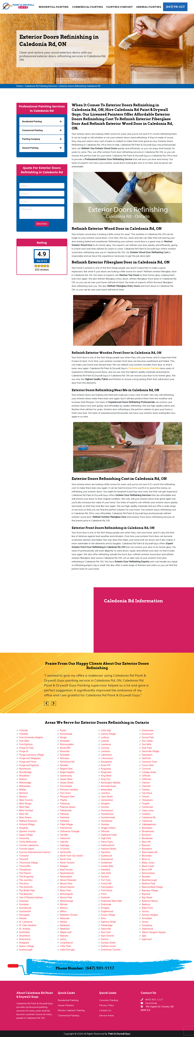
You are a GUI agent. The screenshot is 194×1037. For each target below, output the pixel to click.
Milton (63, 911)
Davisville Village (150, 751)
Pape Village (66, 824)
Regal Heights (67, 772)
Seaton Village (26, 946)
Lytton (63, 939)
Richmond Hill (67, 761)
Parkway (64, 814)
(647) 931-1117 (175, 6)
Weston (23, 796)
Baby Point (147, 908)
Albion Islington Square (154, 932)
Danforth (146, 758)
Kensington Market (110, 782)
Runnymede (66, 734)
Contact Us (105, 1010)
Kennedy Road (108, 786)
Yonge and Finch (27, 761)
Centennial (147, 807)
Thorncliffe (24, 866)
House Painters (66, 1005)
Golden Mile (107, 866)
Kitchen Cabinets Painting (71, 1010)
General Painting (148, 7)
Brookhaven (148, 831)
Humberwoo (107, 814)
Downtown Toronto (111, 949)
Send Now (41, 223)
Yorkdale (23, 734)
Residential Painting (54, 7)
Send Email (151, 1003)
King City (105, 779)
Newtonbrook (67, 873)
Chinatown (147, 800)
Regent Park (66, 768)
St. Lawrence (26, 921)
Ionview (105, 807)
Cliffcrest (146, 779)
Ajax (144, 935)
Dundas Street (108, 942)
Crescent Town (149, 761)
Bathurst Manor (150, 901)
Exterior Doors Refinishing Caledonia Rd (79, 86)
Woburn (23, 779)
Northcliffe (65, 852)
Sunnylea (24, 904)
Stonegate (24, 914)
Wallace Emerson (28, 821)
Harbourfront (107, 845)
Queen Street (66, 782)
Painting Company (119, 7)
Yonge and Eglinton (29, 765)
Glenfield (105, 869)
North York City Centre (71, 855)
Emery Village (108, 914)
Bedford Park (148, 883)
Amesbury (147, 925)
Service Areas (106, 1015)
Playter (63, 800)
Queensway (66, 775)
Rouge (63, 737)
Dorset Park (148, 737)
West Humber (26, 810)
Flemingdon (107, 887)
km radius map (47, 620)
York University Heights (31, 737)
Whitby (22, 789)
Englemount (107, 911)
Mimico (64, 908)
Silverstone (25, 939)
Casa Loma (148, 810)
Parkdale (64, 821)
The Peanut (25, 873)
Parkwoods (66, 810)
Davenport (147, 754)
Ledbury (105, 737)
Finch (104, 894)
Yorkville (23, 730)
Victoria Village (27, 824)
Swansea (24, 901)
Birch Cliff (147, 869)
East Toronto (107, 935)
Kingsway (106, 768)
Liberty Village (108, 734)
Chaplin (146, 803)
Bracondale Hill (149, 852)
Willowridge (25, 782)
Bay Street (147, 897)
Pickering (65, 803)
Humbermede (108, 817)
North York (65, 859)
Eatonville (106, 928)
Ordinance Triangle (69, 831)
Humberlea (106, 821)
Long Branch (66, 942)
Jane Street (107, 796)
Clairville (146, 786)
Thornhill (23, 859)
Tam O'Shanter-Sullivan (31, 897)
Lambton (105, 751)
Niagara (64, 866)
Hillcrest (105, 831)
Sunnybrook (25, 908)
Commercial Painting (87, 7)
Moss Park (65, 890)
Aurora (145, 911)
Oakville (64, 841)
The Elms (24, 883)
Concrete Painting (108, 1000)
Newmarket (66, 876)
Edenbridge (107, 925)
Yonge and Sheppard (30, 758)
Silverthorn (24, 935)
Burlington (147, 827)
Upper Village (26, 834)
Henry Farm (107, 841)
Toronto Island (26, 848)
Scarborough (25, 949)
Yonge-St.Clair (26, 747)
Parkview (64, 817)
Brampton (147, 848)
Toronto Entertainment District (34, 852)
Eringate (105, 908)
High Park (106, 838)
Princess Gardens (69, 789)
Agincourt (147, 939)
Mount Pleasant (68, 880)
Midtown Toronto (69, 914)
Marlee (63, 921)
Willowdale (24, 786)
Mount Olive (66, 883)
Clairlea (146, 789)
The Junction (26, 880)
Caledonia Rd (148, 817)
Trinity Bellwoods (28, 841)
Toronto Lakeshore (29, 845)
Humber (105, 824)
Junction (105, 793)
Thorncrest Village (28, 862)
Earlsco (105, 939)
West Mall (24, 807)
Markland (65, 925)
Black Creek (148, 866)
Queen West (66, 779)
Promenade (66, 786)
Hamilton (105, 852)
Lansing (105, 747)
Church (145, 796)
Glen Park (106, 873)
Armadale (147, 918)
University (24, 838)
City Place (147, 793)
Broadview (147, 838)
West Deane (25, 817)
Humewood (107, 810)
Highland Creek (109, 834)
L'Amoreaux (107, 758)
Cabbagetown (149, 824)
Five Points (106, 890)
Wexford (23, 793)
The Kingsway (26, 876)
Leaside (105, 741)
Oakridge (64, 845)
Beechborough (149, 880)
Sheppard (24, 942)
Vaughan (23, 827)
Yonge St (23, 751)
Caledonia (147, 821)
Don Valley (147, 741)
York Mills (24, 741)
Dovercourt (147, 734)
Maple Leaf (65, 932)
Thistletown (25, 869)
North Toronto (67, 862)
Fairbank (105, 897)
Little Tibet (65, 946)
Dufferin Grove (108, 946)
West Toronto (26, 800)
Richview (64, 758)
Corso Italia (148, 765)
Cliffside (146, 775)
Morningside (66, 894)
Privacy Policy (106, 1005)
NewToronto (66, 869)
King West (106, 775)
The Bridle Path (27, 890)
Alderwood (147, 928)
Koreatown (106, 761)
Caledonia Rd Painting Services (41, 86)
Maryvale (64, 918)
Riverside (64, 751)
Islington (105, 803)
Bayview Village (150, 890)
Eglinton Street (108, 921)
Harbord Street (108, 848)
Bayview (146, 894)
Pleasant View (67, 796)
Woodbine (24, 775)
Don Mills (146, 744)
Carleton (146, 814)
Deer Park (147, 747)
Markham (65, 928)
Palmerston (66, 827)
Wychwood (25, 768)
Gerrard (105, 876)
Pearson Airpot (67, 807)
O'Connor (65, 848)
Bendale (146, 876)
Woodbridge (25, 772)
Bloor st (146, 859)
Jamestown (107, 800)
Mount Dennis (67, 887)
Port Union (65, 793)
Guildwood (106, 855)
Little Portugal (67, 949)
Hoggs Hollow (108, 827)
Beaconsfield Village (152, 887)
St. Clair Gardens (27, 925)
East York (106, 932)
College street (149, 772)
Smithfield (24, 932)
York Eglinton (26, 744)
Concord (146, 768)
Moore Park (66, 897)
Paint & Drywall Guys (119, 1033)
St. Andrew (24, 928)
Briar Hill (146, 841)
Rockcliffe (65, 747)
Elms (103, 918)
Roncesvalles (67, 744)
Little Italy (106, 730)
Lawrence (106, 744)
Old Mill (64, 834)
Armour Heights (150, 914)
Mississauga (66, 901)
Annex (145, 921)
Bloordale (147, 855)
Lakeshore (106, 754)
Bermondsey (148, 873)
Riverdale (64, 754)
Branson (146, 845)
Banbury (146, 904)
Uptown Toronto (27, 831)
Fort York (105, 880)
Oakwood (65, 838)
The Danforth (26, 887)
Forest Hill (106, 883)
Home (19, 86)
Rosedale (65, 741)
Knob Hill (105, 765)
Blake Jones (148, 862)
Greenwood (107, 859)
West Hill (23, 814)
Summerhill (25, 911)
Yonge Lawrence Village (31, 754)
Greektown (106, 862)
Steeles (23, 918)
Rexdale (64, 765)
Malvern (64, 935)
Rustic (63, 730)
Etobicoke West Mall (111, 901)
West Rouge (25, 803)
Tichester (24, 855)
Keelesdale (106, 789)
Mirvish (64, 904)
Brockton (146, 834)
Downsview (148, 730)
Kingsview (106, 772)
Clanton (146, 782)
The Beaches (26, 894)
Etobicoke (106, 904)
